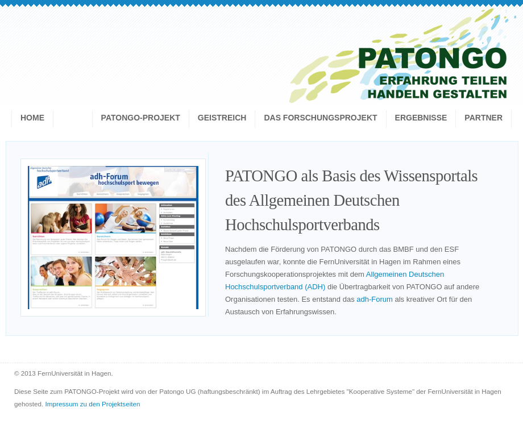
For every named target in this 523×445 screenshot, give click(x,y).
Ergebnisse (421, 117)
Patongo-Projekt (140, 117)
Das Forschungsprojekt (320, 117)
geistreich (222, 117)
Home (32, 117)
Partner (483, 117)
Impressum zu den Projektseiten (92, 403)
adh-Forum (374, 299)
